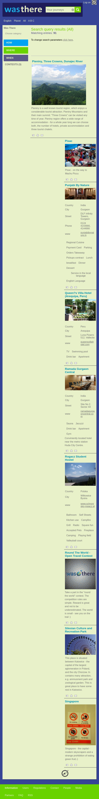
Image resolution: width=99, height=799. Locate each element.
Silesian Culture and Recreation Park (78, 630)
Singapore (72, 701)
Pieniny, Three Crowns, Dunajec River (57, 61)
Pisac (68, 140)
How (9, 42)
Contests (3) (13, 64)
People (67, 788)
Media (78, 788)
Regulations (39, 788)
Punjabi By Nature (77, 185)
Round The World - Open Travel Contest (79, 554)
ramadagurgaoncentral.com (88, 414)
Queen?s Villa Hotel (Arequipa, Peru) (78, 294)
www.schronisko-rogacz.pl (88, 505)
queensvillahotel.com (87, 343)
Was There (9, 28)
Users (26, 788)
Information (11, 788)
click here (68, 40)
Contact (55, 788)
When (9, 58)
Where (10, 50)
